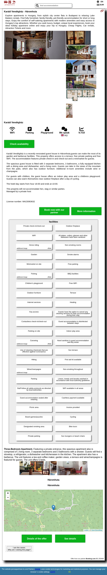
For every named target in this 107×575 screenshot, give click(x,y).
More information (86, 211)
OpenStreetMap (96, 530)
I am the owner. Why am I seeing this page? (19, 549)
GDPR (52, 572)
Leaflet (86, 530)
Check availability (19, 144)
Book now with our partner (54, 211)
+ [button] (8, 493)
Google (37, 569)
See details (70, 538)
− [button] (8, 498)
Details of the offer (37, 538)
